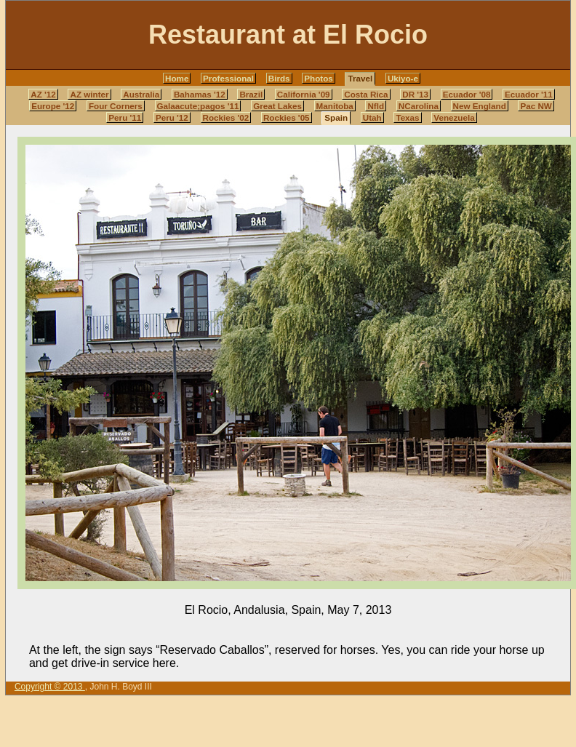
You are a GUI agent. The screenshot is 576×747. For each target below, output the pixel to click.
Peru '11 (124, 117)
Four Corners (116, 106)
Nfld (375, 106)
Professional (228, 78)
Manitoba (334, 106)
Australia (141, 94)
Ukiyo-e (403, 78)
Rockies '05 (286, 117)
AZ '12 (43, 94)
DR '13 (415, 94)
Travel (360, 78)
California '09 (303, 94)
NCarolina (419, 106)
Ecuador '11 (529, 94)
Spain (336, 117)
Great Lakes (277, 106)
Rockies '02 (226, 117)
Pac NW (535, 106)
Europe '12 (52, 106)
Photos (318, 78)
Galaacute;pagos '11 (198, 106)
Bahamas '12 (199, 94)
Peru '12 (172, 117)
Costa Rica (366, 94)
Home (176, 78)
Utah (372, 117)
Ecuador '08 (467, 94)
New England (479, 106)
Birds (279, 78)
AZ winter (89, 94)
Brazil (251, 94)
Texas (407, 117)
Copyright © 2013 (50, 687)
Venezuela (453, 117)
